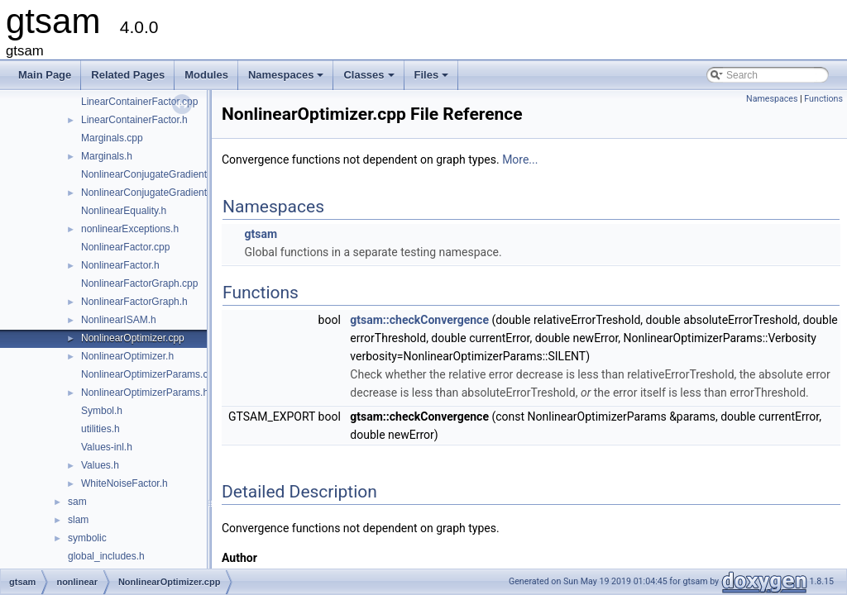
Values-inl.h (106, 447)
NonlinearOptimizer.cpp (132, 338)
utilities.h (100, 429)
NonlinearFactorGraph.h (134, 301)
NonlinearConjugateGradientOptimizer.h (169, 192)
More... (520, 159)
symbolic (87, 538)
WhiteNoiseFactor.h (124, 483)
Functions (823, 98)
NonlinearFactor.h (120, 265)
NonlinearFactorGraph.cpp (139, 283)
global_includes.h (106, 556)
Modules (206, 75)
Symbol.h (101, 410)
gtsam (260, 233)
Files (433, 79)
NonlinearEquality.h (123, 211)
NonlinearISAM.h (118, 320)
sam (77, 501)
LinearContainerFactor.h (134, 120)
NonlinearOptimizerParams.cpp (150, 374)
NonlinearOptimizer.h (127, 356)
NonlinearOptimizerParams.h (144, 392)
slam (78, 520)
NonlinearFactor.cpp (125, 247)
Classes (369, 79)
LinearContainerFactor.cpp (139, 101)
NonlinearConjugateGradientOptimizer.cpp (174, 174)
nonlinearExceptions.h (130, 229)
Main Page (44, 75)
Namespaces (287, 79)
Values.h (100, 465)
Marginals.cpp (112, 138)
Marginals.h (106, 156)
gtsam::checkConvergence (419, 319)
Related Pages (128, 75)
